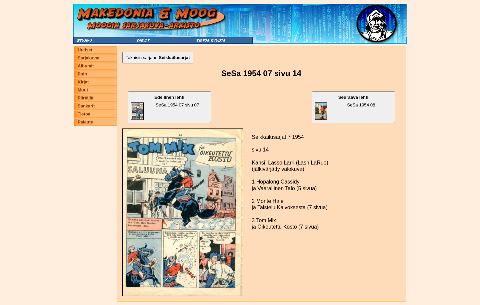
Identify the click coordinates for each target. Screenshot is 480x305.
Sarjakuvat (89, 57)
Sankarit (86, 105)
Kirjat (83, 81)
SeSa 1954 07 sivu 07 (165, 107)
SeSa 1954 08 (345, 107)
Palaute (85, 121)
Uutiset (85, 49)
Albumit (86, 65)
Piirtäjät (86, 97)
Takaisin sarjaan (158, 57)
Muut (83, 89)
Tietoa (84, 113)
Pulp (82, 73)
